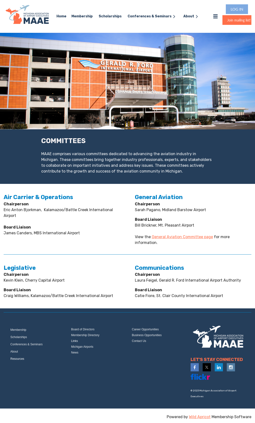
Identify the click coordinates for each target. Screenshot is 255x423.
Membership (18, 330)
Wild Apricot (200, 417)
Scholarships (18, 337)
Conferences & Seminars (26, 344)
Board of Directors (83, 329)
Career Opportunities (145, 329)
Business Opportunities (147, 335)
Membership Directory (85, 335)
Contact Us (139, 341)
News (74, 352)
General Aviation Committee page (182, 237)
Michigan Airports (82, 346)
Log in (237, 9)
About (14, 351)
